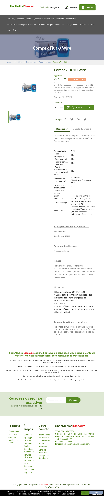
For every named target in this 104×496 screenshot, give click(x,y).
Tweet (71, 119)
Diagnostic (59, 18)
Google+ (78, 119)
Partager (65, 119)
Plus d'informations (96, 492)
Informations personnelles (44, 436)
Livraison (28, 435)
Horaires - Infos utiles (29, 456)
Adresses (43, 447)
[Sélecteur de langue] (55, 7)
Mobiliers (91, 24)
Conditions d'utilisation (29, 450)
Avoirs (41, 443)
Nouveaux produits (12, 435)
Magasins (28, 472)
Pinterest (84, 119)
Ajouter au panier (79, 107)
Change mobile (72, 24)
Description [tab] (62, 129)
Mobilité (83, 24)
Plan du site (29, 469)
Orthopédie (11, 30)
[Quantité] (57, 107)
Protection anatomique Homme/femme (23, 24)
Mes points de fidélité (44, 456)
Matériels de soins (24, 18)
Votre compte (44, 427)
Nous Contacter (28, 465)
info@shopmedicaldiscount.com (75, 444)
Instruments (49, 18)
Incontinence (71, 18)
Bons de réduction (43, 451)
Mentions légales (28, 444)
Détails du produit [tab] (82, 129)
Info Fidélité (29, 460)
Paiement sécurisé (28, 439)
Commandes (44, 440)
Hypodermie (38, 18)
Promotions (13, 431)
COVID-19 (11, 18)
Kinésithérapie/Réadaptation (52, 24)
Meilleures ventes (13, 441)
